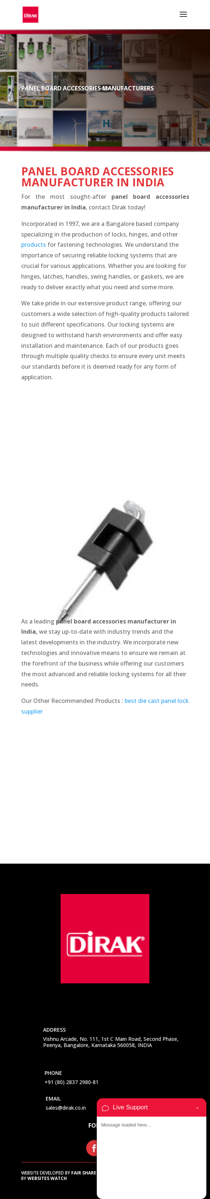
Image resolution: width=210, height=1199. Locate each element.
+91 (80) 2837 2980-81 (72, 1082)
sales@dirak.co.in (66, 1107)
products (33, 245)
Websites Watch (47, 1178)
